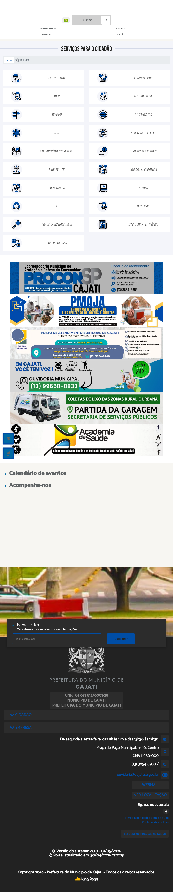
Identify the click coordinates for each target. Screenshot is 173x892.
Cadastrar (121, 639)
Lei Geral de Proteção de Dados (145, 834)
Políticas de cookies (155, 822)
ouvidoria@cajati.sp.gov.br (138, 775)
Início (9, 60)
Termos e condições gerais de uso (146, 818)
